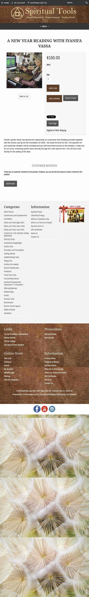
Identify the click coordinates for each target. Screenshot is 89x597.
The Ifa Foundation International (16, 334)
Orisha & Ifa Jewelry (11, 264)
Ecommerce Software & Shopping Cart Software (58, 394)
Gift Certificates (36, 229)
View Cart (7, 358)
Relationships (9, 292)
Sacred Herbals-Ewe (11, 268)
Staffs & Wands (9, 309)
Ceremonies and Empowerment (15, 215)
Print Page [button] (52, 123)
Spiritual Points (36, 212)
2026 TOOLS (8, 212)
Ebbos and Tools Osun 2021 (14, 229)
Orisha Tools (8, 246)
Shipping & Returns (51, 362)
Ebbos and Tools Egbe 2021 (14, 222)
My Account (18, 2)
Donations (7, 313)
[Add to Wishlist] (54, 98)
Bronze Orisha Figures (12, 306)
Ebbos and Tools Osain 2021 (14, 226)
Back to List (24, 96)
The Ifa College (9, 341)
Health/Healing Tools (11, 257)
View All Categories (11, 379)
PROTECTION (9, 239)
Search (6, 365)
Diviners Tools (9, 299)
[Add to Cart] (53, 88)
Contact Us (35, 237)
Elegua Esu (8, 260)
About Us (34, 233)
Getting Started (9, 253)
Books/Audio (8, 302)
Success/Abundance (11, 278)
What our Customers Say (40, 219)
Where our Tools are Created (41, 222)
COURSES (8, 219)
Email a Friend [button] (70, 98)
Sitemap (7, 376)
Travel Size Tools (10, 275)
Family (6, 295)
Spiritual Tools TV (37, 226)
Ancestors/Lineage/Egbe (13, 243)
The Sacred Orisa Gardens (14, 345)
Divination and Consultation (14, 250)
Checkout (7, 362)
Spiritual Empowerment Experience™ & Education (13, 283)
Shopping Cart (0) (37, 2)
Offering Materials (10, 288)
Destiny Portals (10, 337)
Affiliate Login (9, 372)
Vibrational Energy (37, 215)
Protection (7, 271)
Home (5, 2)
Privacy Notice (50, 358)
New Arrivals (49, 337)
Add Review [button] (10, 183)
